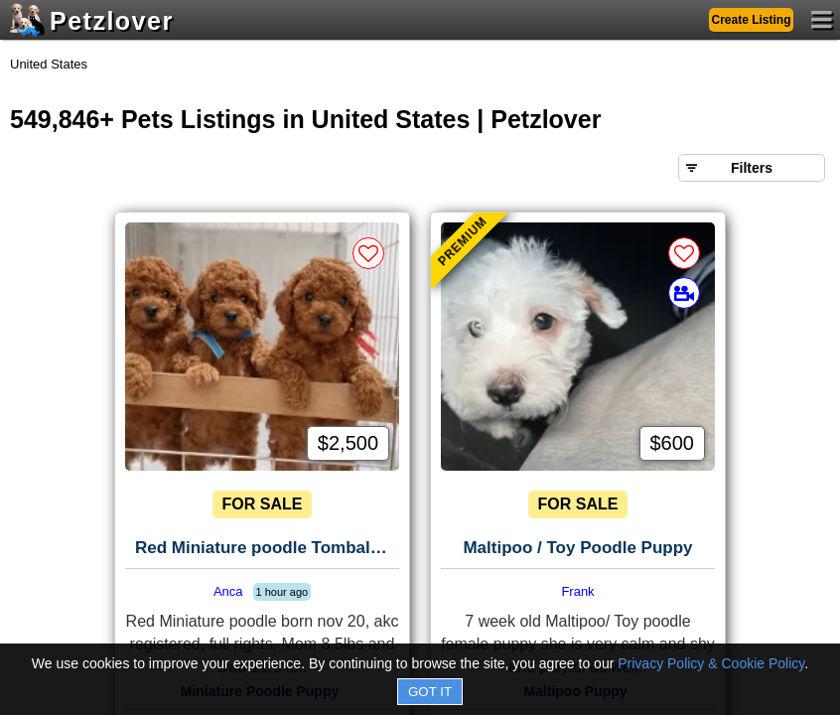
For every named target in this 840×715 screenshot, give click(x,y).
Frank (577, 591)
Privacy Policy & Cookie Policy (711, 663)
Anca (228, 591)
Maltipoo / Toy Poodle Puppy (577, 547)
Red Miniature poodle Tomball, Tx (267, 547)
